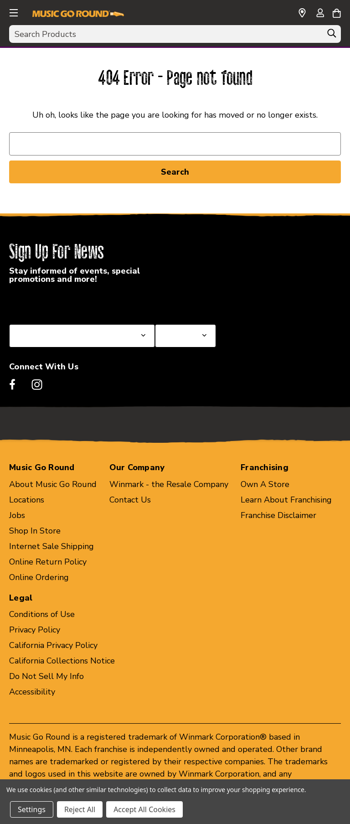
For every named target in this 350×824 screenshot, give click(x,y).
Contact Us (130, 499)
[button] (12, 11)
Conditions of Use (42, 614)
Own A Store (265, 484)
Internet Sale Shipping (51, 546)
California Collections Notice (62, 660)
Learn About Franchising (286, 499)
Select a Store (182, 302)
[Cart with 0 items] (336, 11)
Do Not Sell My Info (46, 676)
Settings (32, 809)
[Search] (331, 35)
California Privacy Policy (53, 645)
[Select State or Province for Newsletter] (82, 335)
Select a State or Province (58, 302)
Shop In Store (35, 530)
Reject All (79, 809)
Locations (26, 499)
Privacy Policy (34, 629)
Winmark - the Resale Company (168, 484)
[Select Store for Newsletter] (185, 335)
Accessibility (32, 691)
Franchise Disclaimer (278, 515)
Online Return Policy (48, 561)
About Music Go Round (53, 484)
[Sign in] (319, 13)
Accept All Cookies (144, 809)
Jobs (17, 515)
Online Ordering (39, 577)
